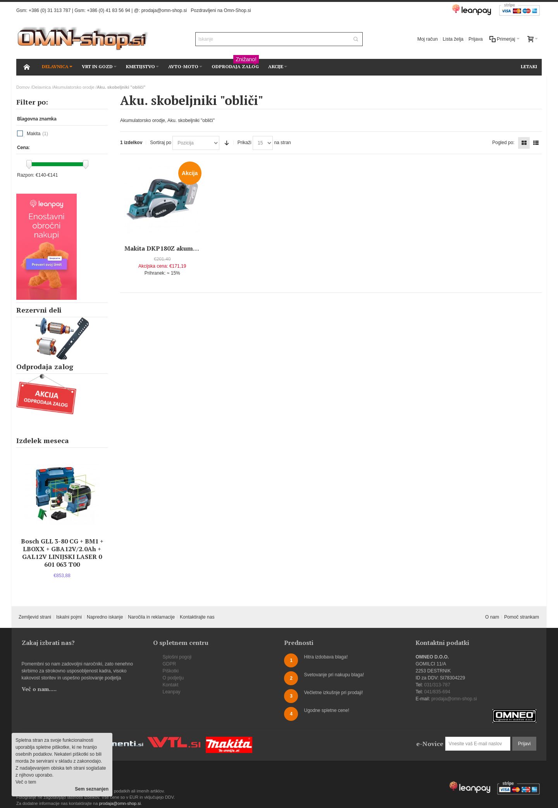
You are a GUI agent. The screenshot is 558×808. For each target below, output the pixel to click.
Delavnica (41, 87)
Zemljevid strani (35, 617)
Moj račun (427, 39)
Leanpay (172, 692)
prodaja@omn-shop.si (164, 10)
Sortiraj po (160, 142)
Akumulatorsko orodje (73, 87)
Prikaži (244, 142)
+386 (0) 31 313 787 (50, 10)
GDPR (169, 664)
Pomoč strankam (521, 617)
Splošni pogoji (177, 657)
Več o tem (26, 782)
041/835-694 (437, 692)
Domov (23, 87)
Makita (33, 133)
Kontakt (171, 685)
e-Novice (429, 743)
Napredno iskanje (105, 617)
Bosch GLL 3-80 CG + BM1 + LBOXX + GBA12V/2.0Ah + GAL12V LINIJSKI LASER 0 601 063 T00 (62, 553)
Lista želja (453, 39)
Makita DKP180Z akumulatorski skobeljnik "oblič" (199, 248)
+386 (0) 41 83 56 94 (108, 10)
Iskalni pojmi (69, 617)
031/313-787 (437, 685)
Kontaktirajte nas (197, 617)
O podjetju (173, 678)
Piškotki (171, 671)
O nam (492, 617)
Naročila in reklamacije (151, 617)
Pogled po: (503, 142)
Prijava (475, 39)
